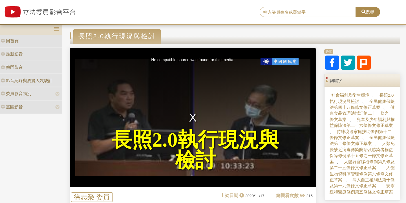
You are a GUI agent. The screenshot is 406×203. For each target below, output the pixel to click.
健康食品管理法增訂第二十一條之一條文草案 (362, 113)
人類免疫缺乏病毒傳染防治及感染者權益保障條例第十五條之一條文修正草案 (362, 152)
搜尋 (367, 11)
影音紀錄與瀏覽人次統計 (26, 80)
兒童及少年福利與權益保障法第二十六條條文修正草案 (362, 122)
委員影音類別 (16, 93)
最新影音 (12, 54)
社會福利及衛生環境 (350, 95)
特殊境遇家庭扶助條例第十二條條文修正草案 (361, 134)
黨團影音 (12, 106)
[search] (308, 12)
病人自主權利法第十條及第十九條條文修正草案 (362, 182)
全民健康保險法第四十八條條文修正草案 (362, 104)
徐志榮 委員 (92, 197)
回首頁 (10, 40)
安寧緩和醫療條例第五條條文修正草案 (362, 188)
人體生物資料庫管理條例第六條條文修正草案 (362, 173)
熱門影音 (12, 67)
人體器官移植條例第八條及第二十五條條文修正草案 (362, 164)
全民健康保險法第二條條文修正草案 (362, 140)
